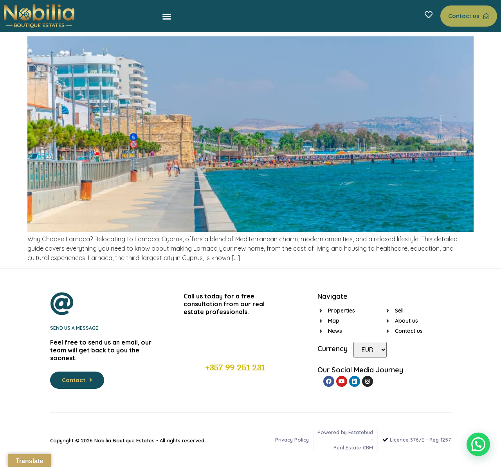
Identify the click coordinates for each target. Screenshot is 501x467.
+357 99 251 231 (235, 367)
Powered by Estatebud (345, 432)
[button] (167, 16)
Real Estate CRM (353, 447)
